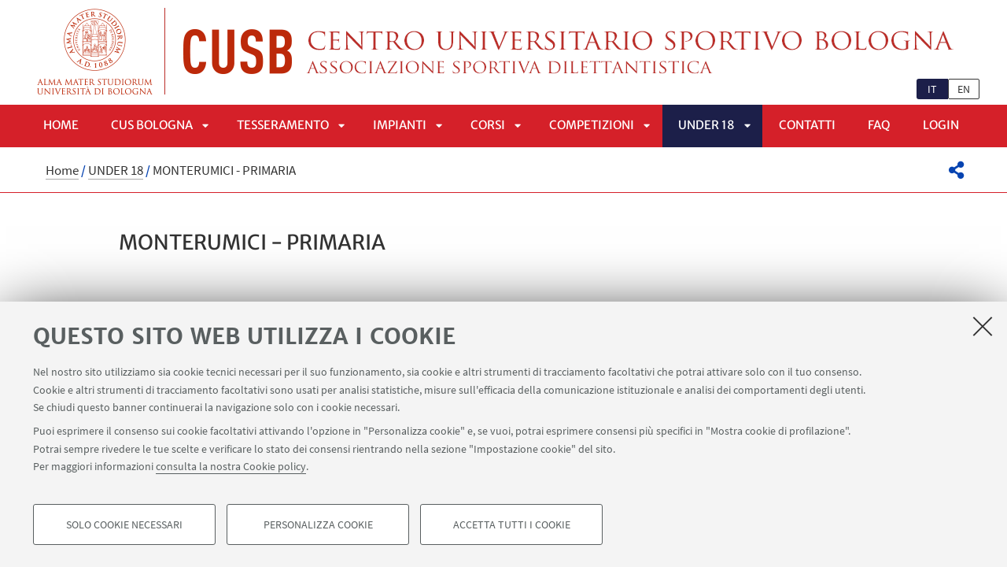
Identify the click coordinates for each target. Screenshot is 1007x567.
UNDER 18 (706, 124)
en (963, 89)
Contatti (807, 124)
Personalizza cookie (318, 524)
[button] (956, 170)
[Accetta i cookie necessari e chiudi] (982, 326)
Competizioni (591, 124)
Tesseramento (283, 124)
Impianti (399, 124)
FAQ (879, 124)
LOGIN (941, 124)
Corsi (487, 124)
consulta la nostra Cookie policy (231, 466)
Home (61, 124)
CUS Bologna (152, 124)
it (932, 89)
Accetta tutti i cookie (511, 524)
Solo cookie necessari (124, 524)
